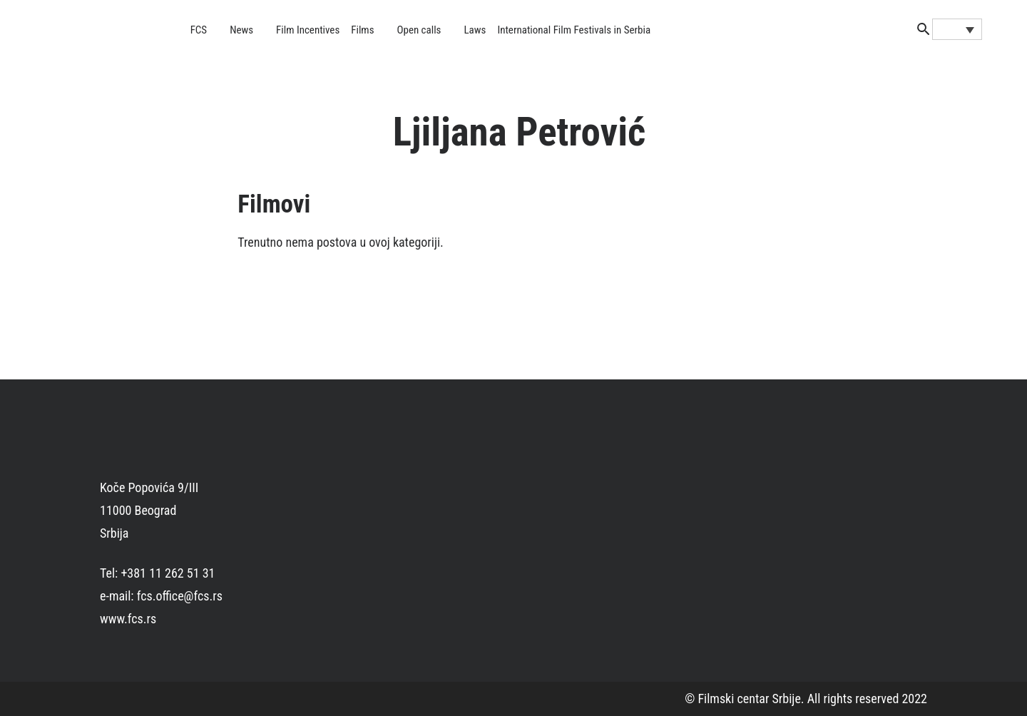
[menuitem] (957, 29)
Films (362, 30)
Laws (475, 30)
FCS (199, 30)
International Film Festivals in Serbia (573, 30)
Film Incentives (307, 30)
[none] (957, 29)
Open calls (419, 30)
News (241, 30)
